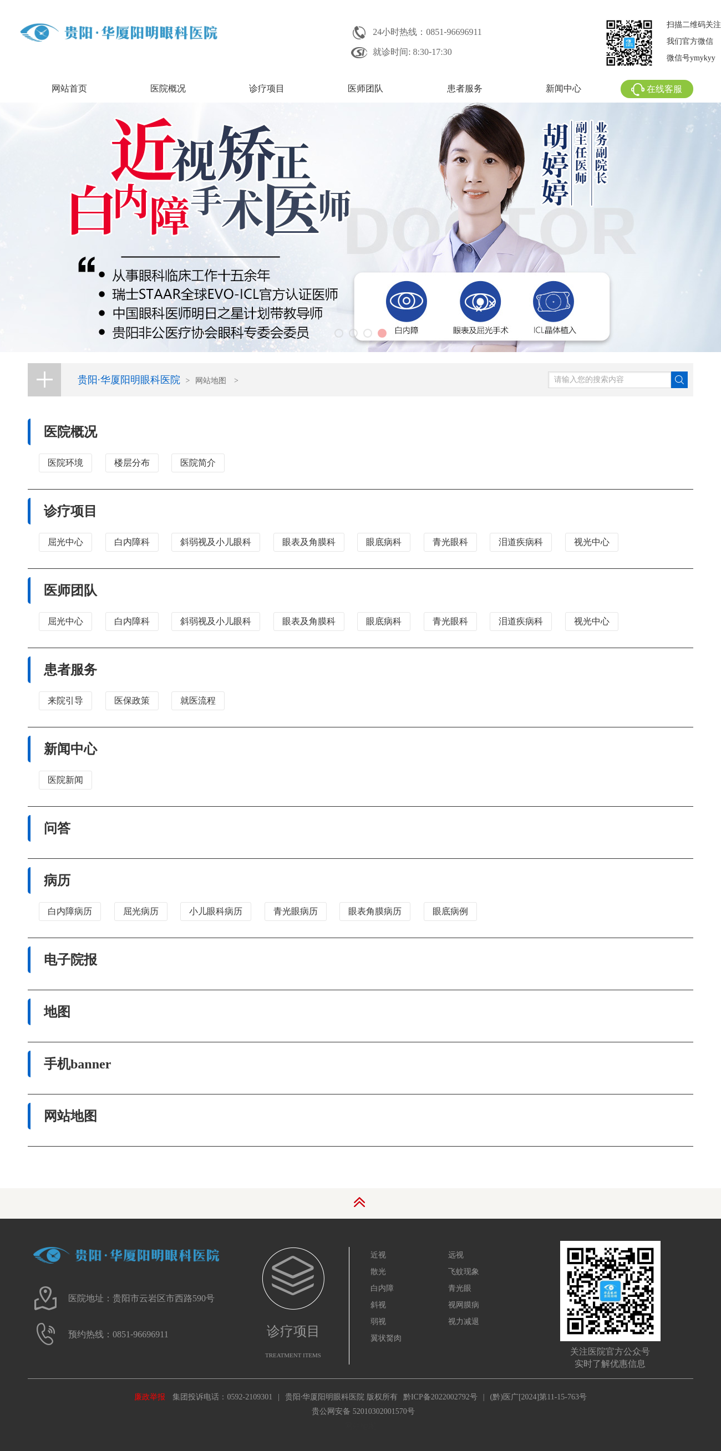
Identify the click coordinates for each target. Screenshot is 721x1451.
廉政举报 (149, 1397)
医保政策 (132, 700)
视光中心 (592, 542)
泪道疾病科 (521, 542)
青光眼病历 (295, 911)
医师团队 (365, 88)
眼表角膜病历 (375, 911)
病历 (57, 880)
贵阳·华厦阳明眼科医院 (129, 379)
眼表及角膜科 (309, 542)
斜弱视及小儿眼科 (215, 542)
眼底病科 (384, 542)
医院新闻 (65, 780)
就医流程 (198, 700)
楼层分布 (132, 462)
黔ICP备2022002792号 (440, 1397)
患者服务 (465, 88)
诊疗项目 (267, 88)
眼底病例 (450, 911)
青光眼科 (450, 542)
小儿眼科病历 (215, 911)
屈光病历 (141, 911)
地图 (57, 1012)
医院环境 (65, 462)
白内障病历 (70, 911)
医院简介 (198, 462)
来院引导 (65, 700)
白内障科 (132, 542)
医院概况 (168, 88)
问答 (57, 828)
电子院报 (70, 960)
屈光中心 (65, 542)
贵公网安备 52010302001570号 (363, 1411)
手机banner (77, 1064)
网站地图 (210, 380)
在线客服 (656, 89)
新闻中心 (563, 88)
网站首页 (69, 88)
